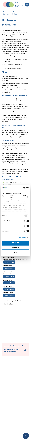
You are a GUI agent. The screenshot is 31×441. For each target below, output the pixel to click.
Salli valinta (15, 247)
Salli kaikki (15, 242)
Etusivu (5, 12)
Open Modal (26, 435)
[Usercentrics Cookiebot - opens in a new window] (22, 187)
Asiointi (11, 12)
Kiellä (15, 252)
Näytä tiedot (22, 237)
